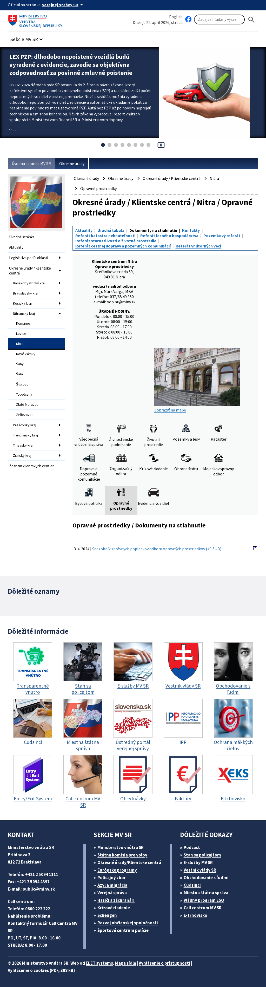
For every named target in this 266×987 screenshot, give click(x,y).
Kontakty (191, 230)
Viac (12, 130)
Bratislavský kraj (25, 293)
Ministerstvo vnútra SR (120, 847)
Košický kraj (22, 303)
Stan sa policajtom (202, 855)
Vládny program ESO (204, 900)
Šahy (20, 364)
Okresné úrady (71, 163)
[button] (27, 38)
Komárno (23, 323)
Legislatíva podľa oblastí (28, 257)
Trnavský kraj (23, 445)
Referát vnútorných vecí (198, 246)
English (176, 16)
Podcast (192, 847)
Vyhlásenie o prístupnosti (164, 963)
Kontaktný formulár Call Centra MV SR (42, 926)
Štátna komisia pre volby (122, 855)
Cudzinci (192, 885)
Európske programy (117, 870)
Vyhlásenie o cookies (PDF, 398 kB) (41, 970)
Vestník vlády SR (200, 870)
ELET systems (99, 963)
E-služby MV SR (198, 862)
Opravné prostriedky (98, 188)
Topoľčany (24, 394)
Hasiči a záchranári (116, 900)
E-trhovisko (195, 915)
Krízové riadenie (113, 908)
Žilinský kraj (22, 455)
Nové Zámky (25, 353)
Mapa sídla (125, 963)
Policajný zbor (111, 877)
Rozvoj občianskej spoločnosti (127, 923)
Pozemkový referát (221, 235)
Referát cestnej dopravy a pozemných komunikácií (123, 246)
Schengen (107, 915)
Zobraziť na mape (197, 380)
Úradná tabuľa (110, 230)
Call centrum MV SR (203, 908)
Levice (21, 333)
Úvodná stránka (22, 236)
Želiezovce (25, 414)
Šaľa (19, 374)
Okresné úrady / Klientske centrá (30, 271)
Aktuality (16, 247)
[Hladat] (251, 20)
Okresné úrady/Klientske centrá (129, 862)
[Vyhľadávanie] (219, 19)
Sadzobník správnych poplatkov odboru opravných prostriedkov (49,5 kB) (156, 548)
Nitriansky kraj (24, 313)
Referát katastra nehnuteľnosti (105, 235)
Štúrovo (22, 384)
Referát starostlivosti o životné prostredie (115, 240)
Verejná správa (112, 893)
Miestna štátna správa (206, 893)
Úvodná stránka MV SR (31, 163)
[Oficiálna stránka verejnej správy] (63, 5)
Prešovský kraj (24, 425)
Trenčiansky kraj (25, 435)
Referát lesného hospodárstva (169, 235)
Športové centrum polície (123, 930)
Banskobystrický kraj (29, 283)
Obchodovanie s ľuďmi (206, 877)
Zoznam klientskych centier (31, 465)
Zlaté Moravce (27, 404)
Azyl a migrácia (112, 885)
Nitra (19, 343)
